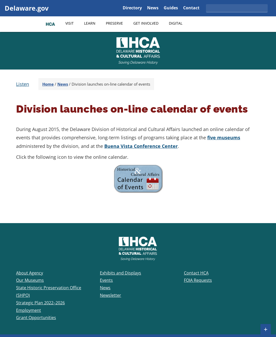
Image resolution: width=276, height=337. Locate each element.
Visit (69, 23)
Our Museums (30, 280)
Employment (28, 310)
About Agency (29, 273)
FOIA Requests (198, 280)
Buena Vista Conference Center (141, 146)
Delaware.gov (27, 8)
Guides (171, 8)
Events (106, 280)
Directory (132, 8)
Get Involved (145, 23)
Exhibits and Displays (120, 273)
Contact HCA (196, 273)
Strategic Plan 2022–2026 (40, 303)
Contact (191, 8)
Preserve (114, 23)
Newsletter (110, 295)
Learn (89, 23)
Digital (175, 23)
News (152, 8)
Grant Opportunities (36, 317)
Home (48, 84)
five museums (223, 137)
